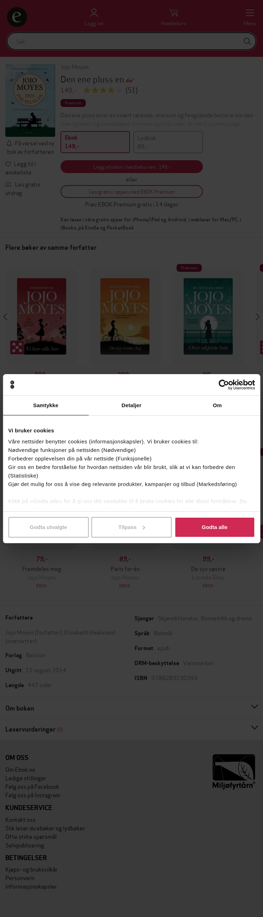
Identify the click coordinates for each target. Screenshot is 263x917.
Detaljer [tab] (132, 405)
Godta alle (215, 527)
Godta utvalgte (48, 527)
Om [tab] (217, 405)
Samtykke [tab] (45, 405)
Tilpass (132, 527)
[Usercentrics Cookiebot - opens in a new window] (224, 384)
